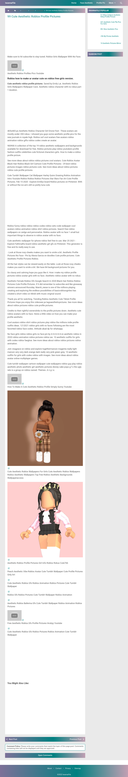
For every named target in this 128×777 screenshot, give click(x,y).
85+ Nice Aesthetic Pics (109, 29)
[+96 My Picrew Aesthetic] (94, 38)
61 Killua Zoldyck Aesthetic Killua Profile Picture (110, 16)
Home (73, 3)
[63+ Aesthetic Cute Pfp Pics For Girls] (94, 24)
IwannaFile (10, 3)
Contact (58, 768)
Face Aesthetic (86, 3)
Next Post (13, 739)
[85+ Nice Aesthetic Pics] (94, 31)
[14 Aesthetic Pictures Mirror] (94, 45)
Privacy (68, 768)
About (49, 768)
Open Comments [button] (45, 755)
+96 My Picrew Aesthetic (110, 36)
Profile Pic (100, 3)
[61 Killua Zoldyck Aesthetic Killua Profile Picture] (94, 17)
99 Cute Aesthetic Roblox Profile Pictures (35, 16)
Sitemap (77, 768)
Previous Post (75, 739)
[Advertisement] (45, 36)
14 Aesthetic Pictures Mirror (111, 43)
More (112, 2)
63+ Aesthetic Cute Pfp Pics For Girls (111, 23)
